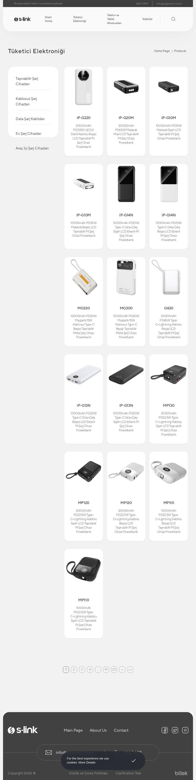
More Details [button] (87, 762)
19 (106, 669)
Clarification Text (128, 773)
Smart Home (48, 19)
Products (180, 51)
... (98, 669)
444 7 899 (142, 3)
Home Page (161, 51)
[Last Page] (130, 669)
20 (114, 669)
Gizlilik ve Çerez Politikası (88, 773)
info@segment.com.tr (169, 3)
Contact (121, 730)
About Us (98, 730)
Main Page (73, 730)
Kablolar (147, 19)
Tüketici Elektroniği (79, 19)
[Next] (122, 669)
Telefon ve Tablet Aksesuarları (114, 19)
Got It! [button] (133, 757)
